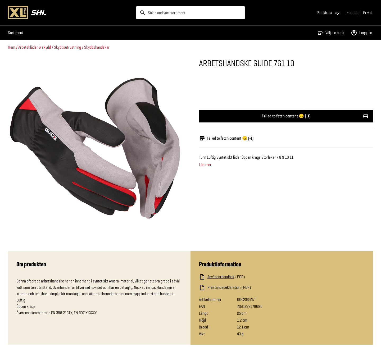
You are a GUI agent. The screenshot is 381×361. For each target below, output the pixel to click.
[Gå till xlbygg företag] (353, 12)
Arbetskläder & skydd (34, 47)
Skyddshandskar (97, 47)
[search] (190, 12)
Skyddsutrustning (67, 47)
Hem (11, 47)
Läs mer (205, 165)
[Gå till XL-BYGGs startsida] (70, 12)
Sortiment (15, 32)
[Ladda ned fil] (252, 277)
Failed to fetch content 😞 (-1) (286, 116)
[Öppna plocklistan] (328, 13)
